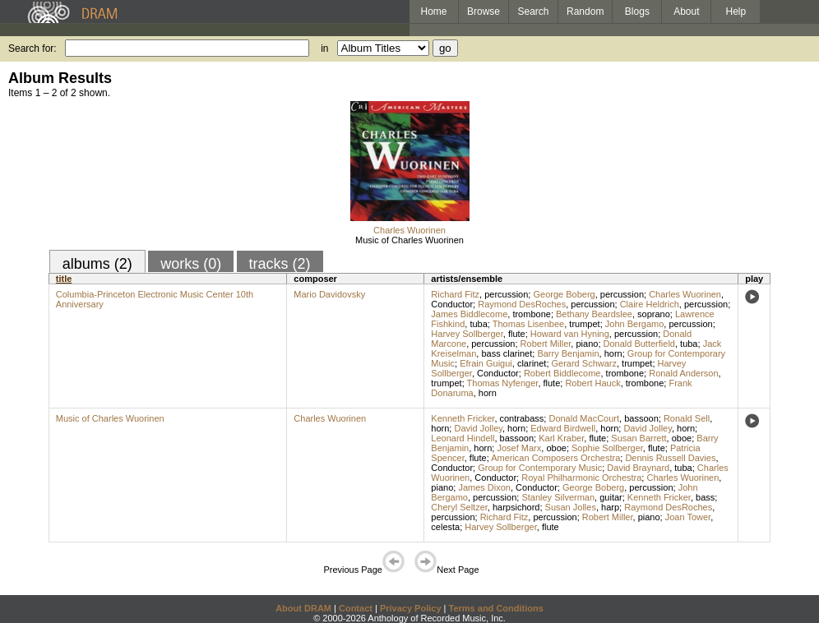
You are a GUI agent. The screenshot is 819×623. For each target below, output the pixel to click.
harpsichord (516, 507)
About (686, 11)
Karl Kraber (561, 438)
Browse (483, 11)
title (64, 279)
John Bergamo (634, 324)
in (324, 48)
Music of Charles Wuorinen (409, 240)
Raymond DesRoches (522, 304)
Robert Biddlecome (562, 373)
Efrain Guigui (486, 363)
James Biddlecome (469, 314)
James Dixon (484, 487)
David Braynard (638, 468)
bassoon (641, 418)
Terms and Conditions (496, 608)
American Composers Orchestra (555, 458)
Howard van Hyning (569, 334)
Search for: (32, 48)
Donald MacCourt (583, 418)
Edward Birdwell (562, 428)
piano (587, 343)
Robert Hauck (592, 383)
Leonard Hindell (462, 438)
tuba (478, 324)
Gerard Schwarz (584, 363)
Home (433, 11)
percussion (506, 294)
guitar (610, 497)
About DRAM (303, 608)
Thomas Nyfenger (503, 383)
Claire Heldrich (649, 304)
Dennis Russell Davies (670, 458)
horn (613, 353)
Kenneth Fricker (462, 418)
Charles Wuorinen (409, 230)
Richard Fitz (455, 294)
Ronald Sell (687, 418)
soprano (653, 314)
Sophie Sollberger (607, 448)
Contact (355, 608)
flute (516, 334)
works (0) (190, 264)
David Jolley (478, 428)
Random (585, 11)
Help (736, 11)
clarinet (531, 363)
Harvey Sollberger (466, 334)
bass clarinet (506, 353)
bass (705, 497)
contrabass (522, 418)
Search (533, 11)
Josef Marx (519, 448)
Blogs (637, 11)
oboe (682, 438)
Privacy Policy (411, 608)
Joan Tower (687, 517)
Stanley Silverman (558, 497)
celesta (445, 527)
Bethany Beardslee (594, 314)
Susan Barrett (638, 438)
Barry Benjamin (568, 353)
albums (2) (97, 264)
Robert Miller (546, 343)
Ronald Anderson (683, 373)
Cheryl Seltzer (459, 507)
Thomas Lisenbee (528, 324)
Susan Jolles (570, 507)
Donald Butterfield (639, 343)
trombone (531, 314)
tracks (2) (280, 264)
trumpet (584, 324)
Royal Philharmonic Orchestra (581, 477)
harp (610, 507)
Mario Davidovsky (329, 294)
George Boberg (564, 294)
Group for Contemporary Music (540, 468)
